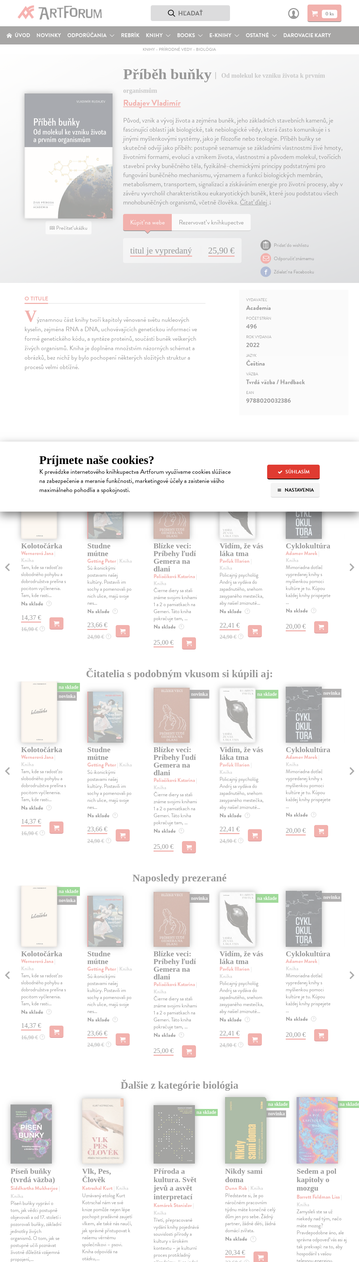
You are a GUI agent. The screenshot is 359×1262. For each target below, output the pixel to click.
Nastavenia (295, 490)
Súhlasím (294, 472)
